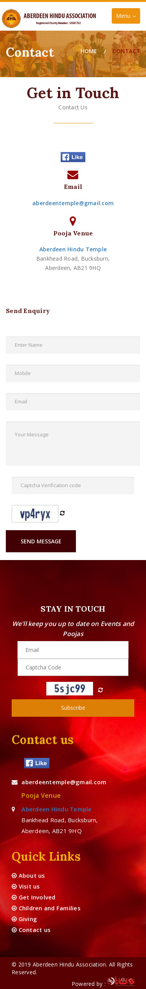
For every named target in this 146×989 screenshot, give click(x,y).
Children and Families (46, 908)
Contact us (31, 930)
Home (89, 51)
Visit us (26, 886)
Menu (128, 18)
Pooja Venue (41, 795)
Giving (24, 919)
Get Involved (34, 897)
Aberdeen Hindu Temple (73, 249)
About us (28, 875)
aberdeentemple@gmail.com (73, 203)
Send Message (41, 541)
